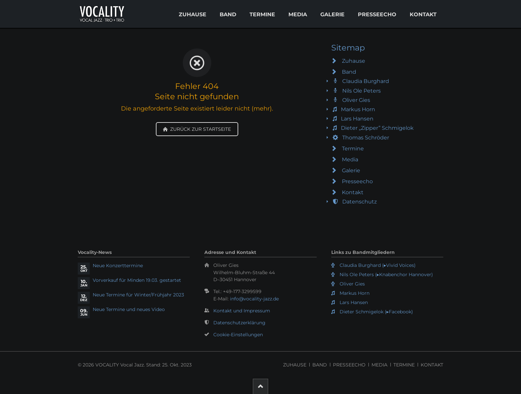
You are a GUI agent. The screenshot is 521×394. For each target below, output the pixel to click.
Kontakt (423, 14)
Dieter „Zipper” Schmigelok (377, 128)
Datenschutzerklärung (239, 323)
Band (228, 14)
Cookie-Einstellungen (238, 335)
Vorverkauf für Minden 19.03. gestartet (137, 280)
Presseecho (377, 14)
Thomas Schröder (365, 137)
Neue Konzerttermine (118, 266)
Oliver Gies (356, 100)
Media (297, 14)
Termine (262, 14)
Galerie (332, 14)
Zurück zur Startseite (200, 129)
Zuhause (192, 14)
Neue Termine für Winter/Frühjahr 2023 (138, 295)
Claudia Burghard (365, 81)
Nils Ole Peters (361, 91)
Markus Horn (358, 109)
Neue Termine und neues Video (129, 309)
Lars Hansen (357, 119)
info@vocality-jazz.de (254, 299)
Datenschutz (359, 201)
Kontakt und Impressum (241, 311)
